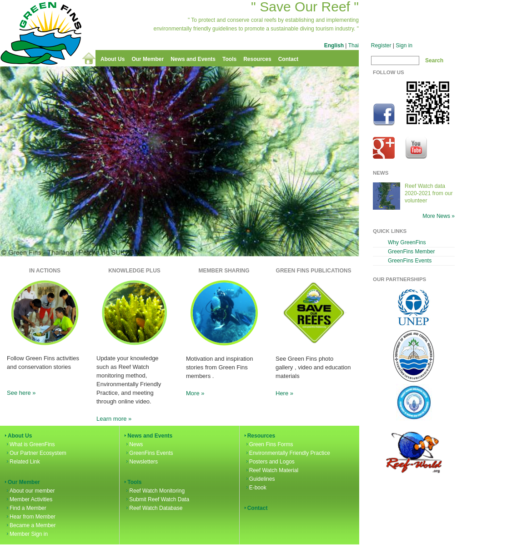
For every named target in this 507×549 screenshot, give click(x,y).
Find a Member (25, 508)
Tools (229, 59)
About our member (30, 491)
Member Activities (28, 499)
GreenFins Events (149, 453)
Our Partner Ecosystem (35, 453)
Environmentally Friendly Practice (287, 453)
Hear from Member (30, 517)
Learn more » (113, 418)
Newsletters (141, 461)
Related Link (22, 461)
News (134, 444)
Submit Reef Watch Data (157, 499)
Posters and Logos (270, 461)
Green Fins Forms (269, 444)
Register (381, 45)
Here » (284, 393)
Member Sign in (26, 534)
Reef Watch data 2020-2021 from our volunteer (429, 193)
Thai (353, 45)
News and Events (193, 59)
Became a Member (30, 525)
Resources (257, 59)
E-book (255, 487)
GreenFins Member (411, 251)
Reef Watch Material (271, 470)
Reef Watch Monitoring (155, 491)
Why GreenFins (407, 242)
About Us (112, 59)
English (334, 45)
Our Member (147, 59)
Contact (288, 59)
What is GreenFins (30, 444)
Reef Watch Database (153, 508)
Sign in (404, 45)
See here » (21, 392)
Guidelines (260, 479)
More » (195, 393)
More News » (438, 216)
